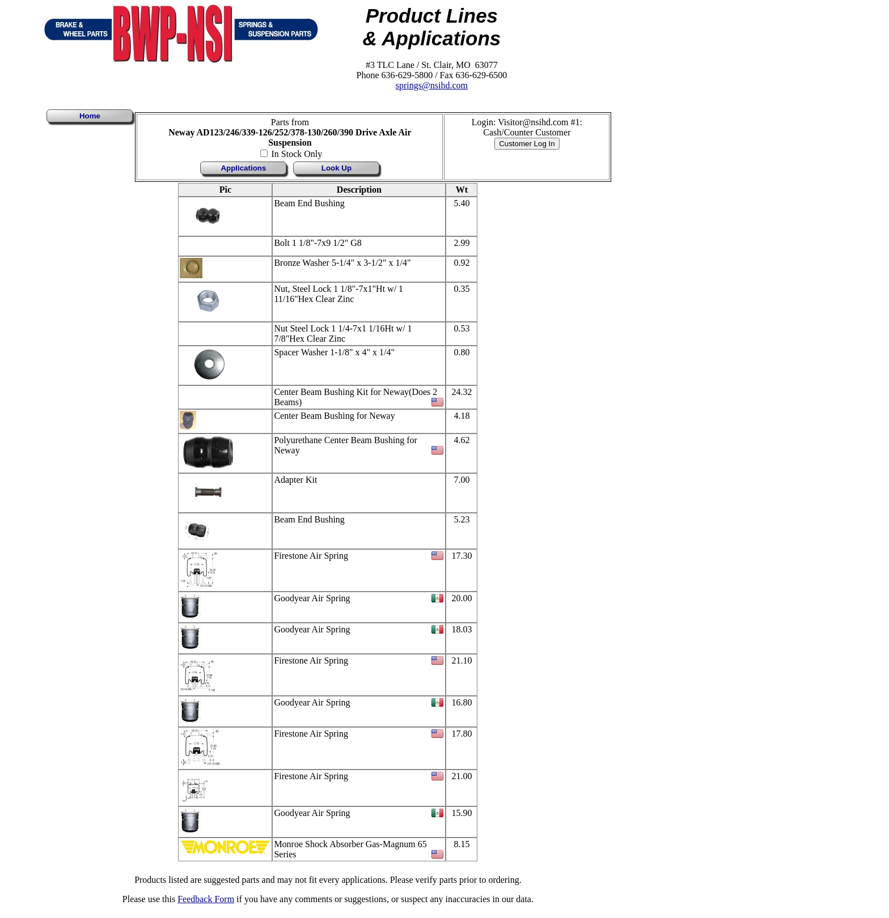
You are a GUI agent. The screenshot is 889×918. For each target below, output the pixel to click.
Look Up (336, 168)
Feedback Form (205, 899)
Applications (243, 168)
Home (89, 116)
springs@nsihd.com (432, 85)
